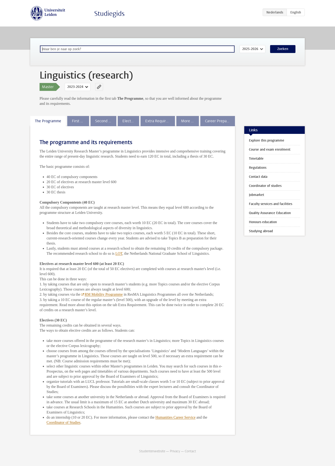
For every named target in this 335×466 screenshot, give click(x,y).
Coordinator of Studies (63, 422)
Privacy (175, 451)
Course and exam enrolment (269, 149)
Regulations (257, 167)
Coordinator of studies (265, 186)
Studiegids (109, 13)
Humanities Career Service (175, 417)
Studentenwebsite (152, 451)
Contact (190, 451)
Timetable (256, 158)
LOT (118, 253)
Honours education (263, 222)
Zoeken (282, 49)
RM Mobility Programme (104, 294)
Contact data (258, 177)
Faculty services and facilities (270, 204)
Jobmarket (256, 195)
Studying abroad (261, 231)
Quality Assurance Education (270, 213)
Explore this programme (266, 140)
